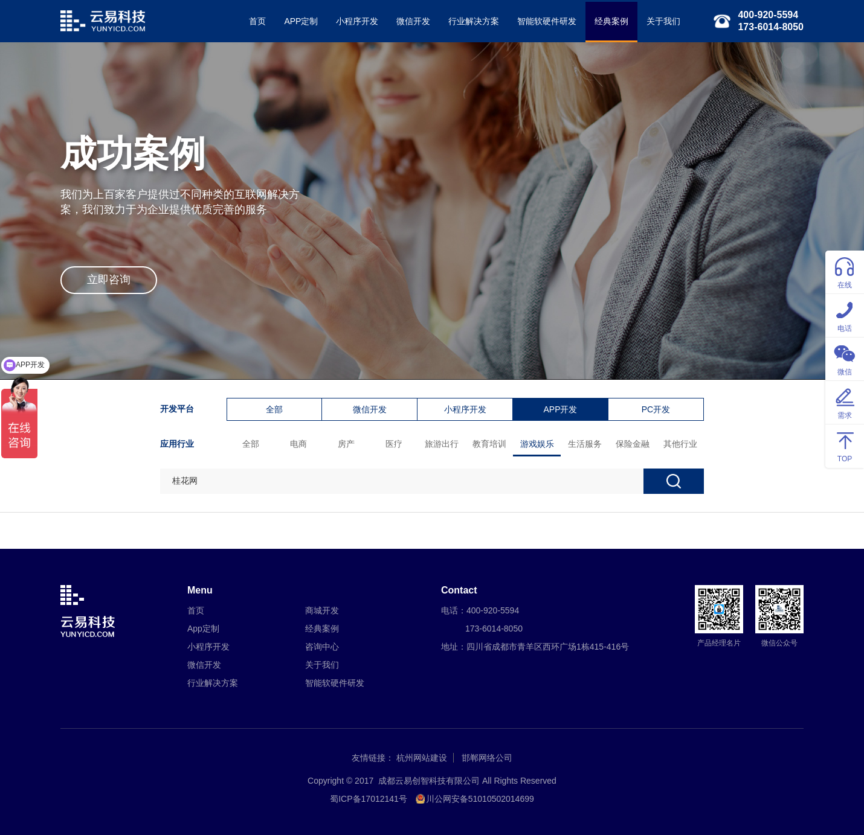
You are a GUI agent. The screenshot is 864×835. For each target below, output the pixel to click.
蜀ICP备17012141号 (368, 799)
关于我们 (663, 21)
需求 (844, 402)
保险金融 (633, 444)
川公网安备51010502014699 (480, 799)
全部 (274, 409)
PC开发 (656, 409)
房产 (346, 444)
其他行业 (680, 444)
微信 (844, 358)
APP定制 (301, 21)
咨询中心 (322, 646)
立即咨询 (109, 280)
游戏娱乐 (537, 444)
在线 (844, 271)
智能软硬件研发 (546, 21)
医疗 (393, 444)
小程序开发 (357, 21)
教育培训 (489, 444)
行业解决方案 (473, 21)
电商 (298, 444)
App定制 (203, 628)
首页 (257, 21)
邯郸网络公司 (487, 758)
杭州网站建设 (421, 758)
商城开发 (322, 610)
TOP (844, 445)
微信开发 (413, 21)
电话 (844, 315)
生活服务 (585, 444)
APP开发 (560, 409)
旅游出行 (442, 444)
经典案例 (611, 21)
